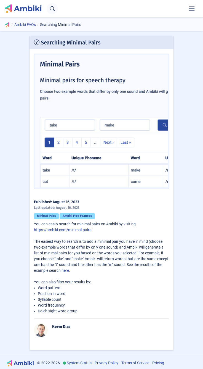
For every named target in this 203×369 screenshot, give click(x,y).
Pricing (158, 363)
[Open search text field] (52, 8)
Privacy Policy (106, 363)
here (65, 270)
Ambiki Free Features (77, 216)
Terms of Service (135, 363)
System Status (79, 363)
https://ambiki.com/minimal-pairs (62, 230)
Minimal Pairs (46, 216)
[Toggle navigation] (192, 8)
